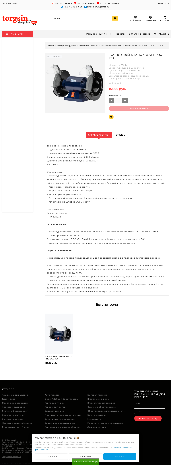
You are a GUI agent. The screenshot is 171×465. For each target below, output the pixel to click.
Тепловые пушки (54, 403)
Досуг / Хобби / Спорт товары (62, 399)
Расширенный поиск (98, 34)
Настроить (85, 456)
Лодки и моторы (96, 427)
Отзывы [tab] (121, 135)
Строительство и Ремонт (16, 427)
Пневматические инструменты (105, 423)
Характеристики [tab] (99, 135)
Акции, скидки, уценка (15, 395)
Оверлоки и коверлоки (15, 403)
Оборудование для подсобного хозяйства (106, 411)
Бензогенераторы (12, 419)
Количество (115, 95)
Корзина (164, 18)
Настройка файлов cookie (11, 457)
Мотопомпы (94, 419)
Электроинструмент (14, 415)
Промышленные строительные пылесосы (64, 415)
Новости (120, 34)
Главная (50, 45)
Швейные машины (98, 399)
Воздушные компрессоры (60, 419)
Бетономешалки (96, 415)
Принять (119, 456)
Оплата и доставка (139, 34)
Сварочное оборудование (60, 423)
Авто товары (52, 395)
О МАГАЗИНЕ (161, 34)
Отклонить (51, 456)
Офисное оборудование (101, 407)
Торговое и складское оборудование (64, 427)
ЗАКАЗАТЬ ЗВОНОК (83, 461)
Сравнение (150, 18)
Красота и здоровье (13, 407)
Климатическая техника (101, 403)
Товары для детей (55, 407)
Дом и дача (8, 399)
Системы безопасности (15, 411)
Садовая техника (54, 411)
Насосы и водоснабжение (17, 423)
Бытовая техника (97, 395)
